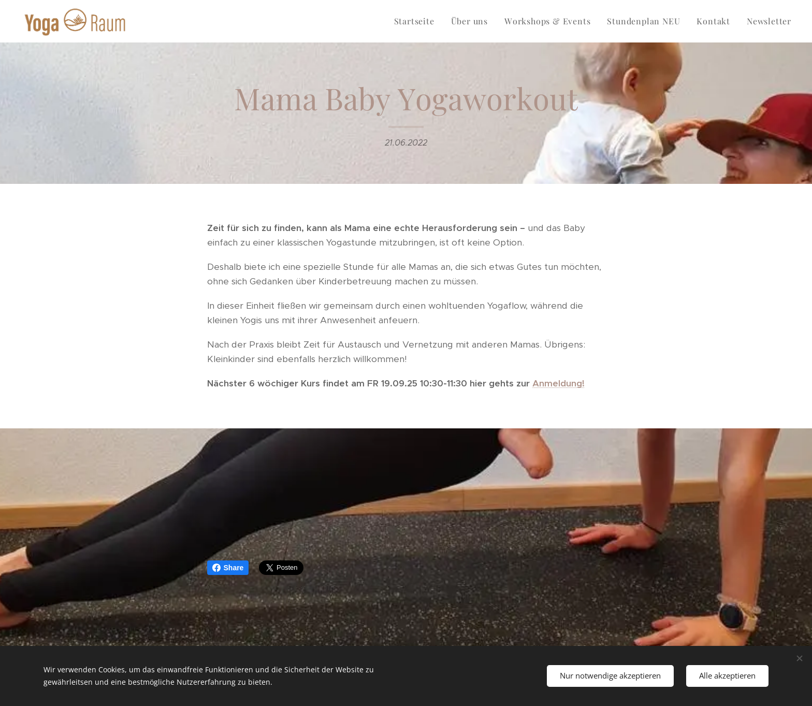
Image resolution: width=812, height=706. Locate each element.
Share (228, 568)
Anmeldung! (558, 383)
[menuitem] (417, 21)
